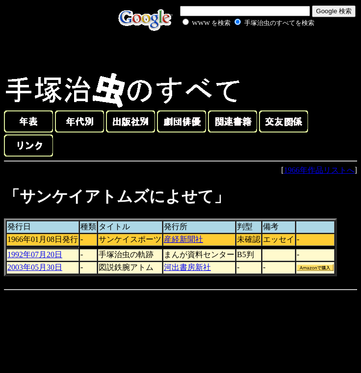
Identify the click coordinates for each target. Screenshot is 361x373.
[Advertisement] (237, 51)
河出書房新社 (187, 267)
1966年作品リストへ (319, 170)
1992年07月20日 (34, 254)
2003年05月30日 (34, 267)
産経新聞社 (183, 239)
